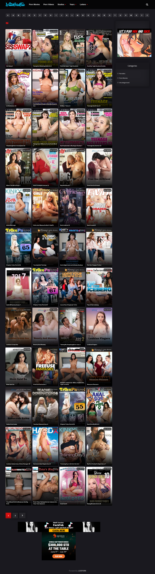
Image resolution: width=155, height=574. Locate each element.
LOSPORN (82, 571)
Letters (83, 4)
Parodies (122, 74)
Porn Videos (48, 4)
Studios (61, 4)
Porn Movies (34, 4)
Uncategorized (124, 83)
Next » (22, 515)
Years (72, 4)
